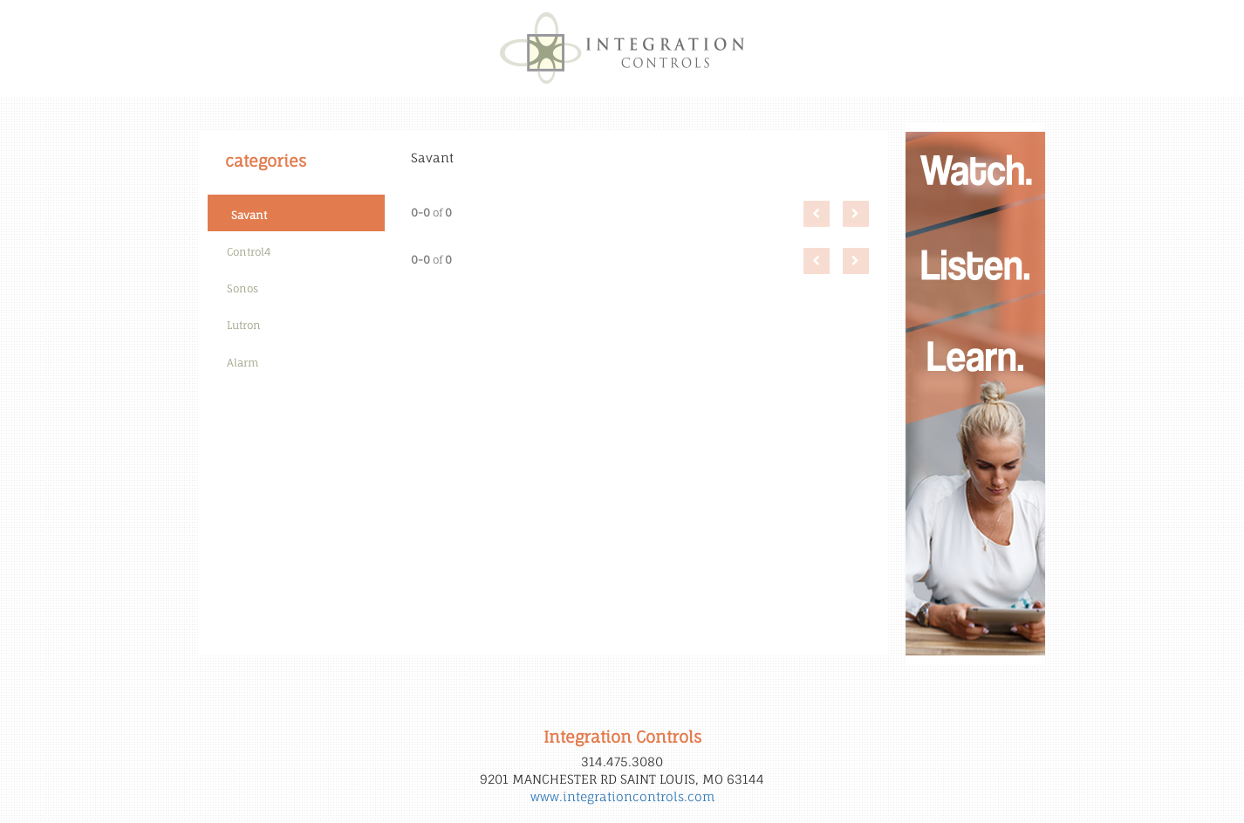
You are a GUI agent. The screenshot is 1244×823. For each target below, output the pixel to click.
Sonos (242, 288)
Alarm (242, 362)
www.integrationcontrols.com (622, 796)
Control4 (248, 251)
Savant (249, 215)
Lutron (244, 325)
